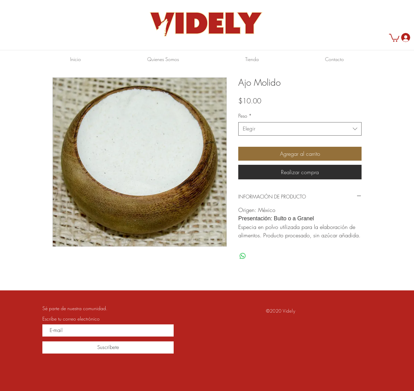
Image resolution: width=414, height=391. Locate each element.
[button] (394, 37)
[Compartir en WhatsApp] (243, 256)
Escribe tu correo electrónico (71, 318)
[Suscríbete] (108, 347)
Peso (245, 115)
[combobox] (300, 129)
